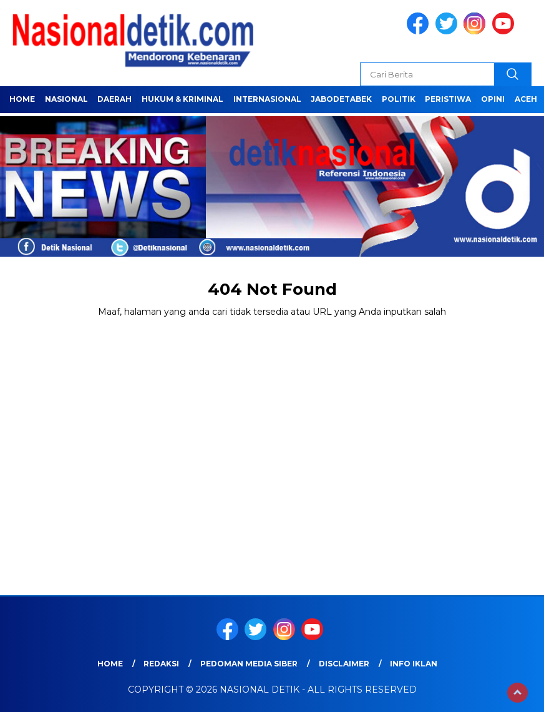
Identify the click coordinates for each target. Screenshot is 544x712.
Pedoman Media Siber (249, 663)
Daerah (114, 99)
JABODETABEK (341, 99)
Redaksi (161, 663)
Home (22, 99)
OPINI (493, 99)
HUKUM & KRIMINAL (182, 99)
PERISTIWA (448, 99)
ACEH (526, 99)
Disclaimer (344, 663)
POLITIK (398, 99)
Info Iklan (413, 663)
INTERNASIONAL (267, 99)
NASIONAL (66, 99)
